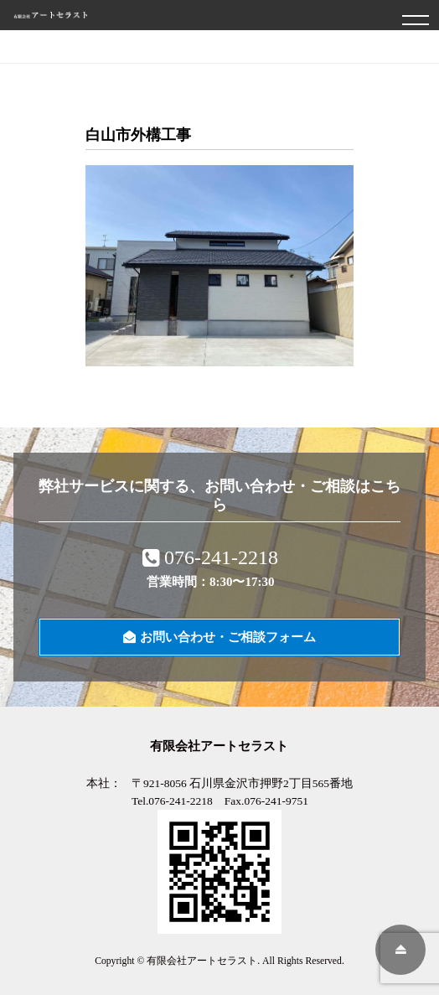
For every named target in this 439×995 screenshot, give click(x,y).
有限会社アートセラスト (202, 961)
